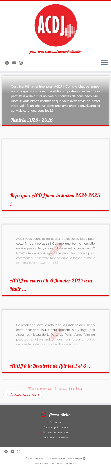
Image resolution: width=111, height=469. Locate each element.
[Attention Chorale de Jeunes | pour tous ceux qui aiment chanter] (55, 25)
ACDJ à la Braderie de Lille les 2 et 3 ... (51, 365)
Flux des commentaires (56, 432)
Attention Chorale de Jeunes (50, 458)
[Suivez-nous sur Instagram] (22, 63)
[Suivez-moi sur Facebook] (8, 63)
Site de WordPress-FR (56, 437)
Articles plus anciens (23, 394)
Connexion (56, 422)
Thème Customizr (64, 463)
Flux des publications (56, 427)
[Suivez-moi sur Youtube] (15, 63)
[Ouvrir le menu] (104, 63)
